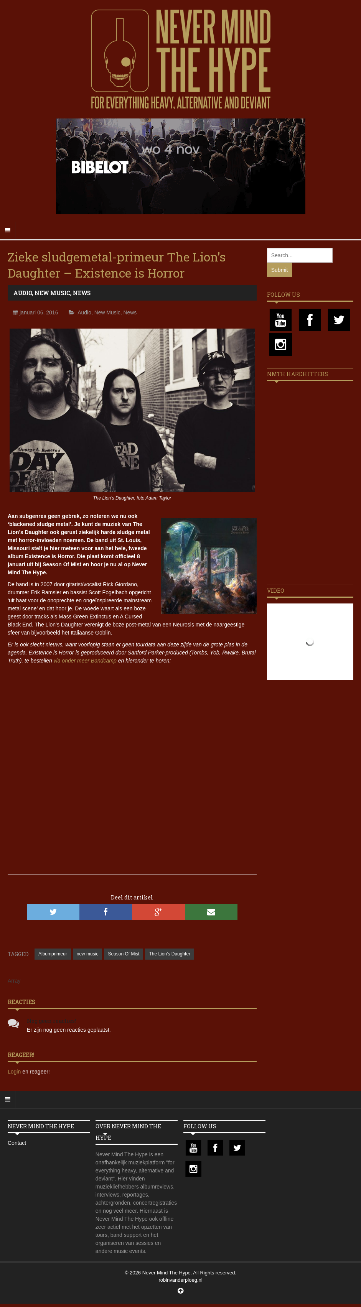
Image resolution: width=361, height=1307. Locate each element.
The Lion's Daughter (169, 954)
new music (88, 954)
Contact (17, 1143)
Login (15, 1072)
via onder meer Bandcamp (85, 661)
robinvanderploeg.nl (180, 1280)
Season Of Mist (123, 954)
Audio (22, 293)
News (82, 293)
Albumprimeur (52, 954)
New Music (52, 293)
